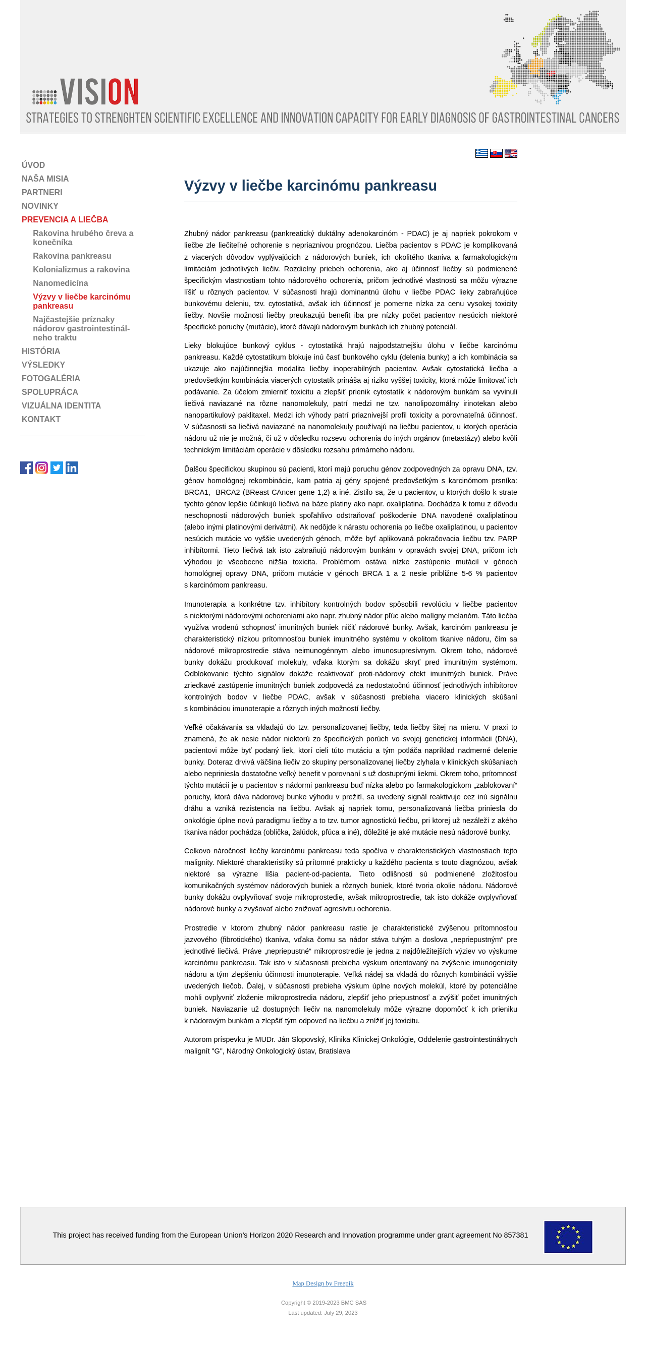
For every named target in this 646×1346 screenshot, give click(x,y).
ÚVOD (33, 165)
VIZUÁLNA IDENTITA (61, 405)
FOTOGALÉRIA (51, 378)
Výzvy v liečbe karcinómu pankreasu (76, 301)
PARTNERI (42, 192)
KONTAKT (41, 419)
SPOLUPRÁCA (50, 392)
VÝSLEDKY (43, 365)
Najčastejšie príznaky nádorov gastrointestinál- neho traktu (76, 328)
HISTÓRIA (41, 351)
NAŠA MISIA (45, 178)
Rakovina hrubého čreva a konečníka (77, 238)
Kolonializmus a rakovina (76, 269)
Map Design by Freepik (322, 1283)
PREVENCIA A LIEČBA (65, 219)
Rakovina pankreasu (67, 256)
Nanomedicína (55, 283)
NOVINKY (40, 206)
